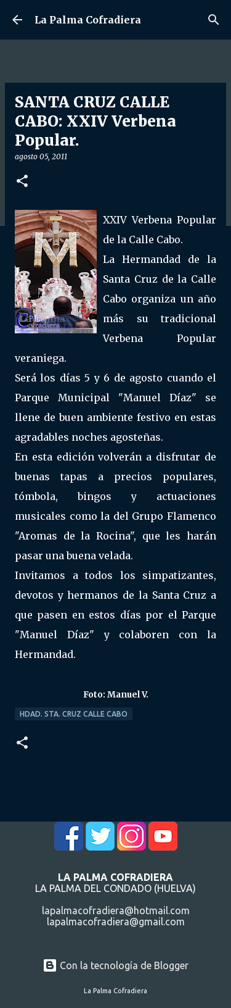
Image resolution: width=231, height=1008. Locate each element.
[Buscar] (213, 20)
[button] (22, 181)
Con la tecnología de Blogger (115, 965)
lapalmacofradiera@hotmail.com (116, 910)
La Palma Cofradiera (87, 20)
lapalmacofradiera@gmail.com (116, 921)
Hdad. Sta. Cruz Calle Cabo (74, 714)
